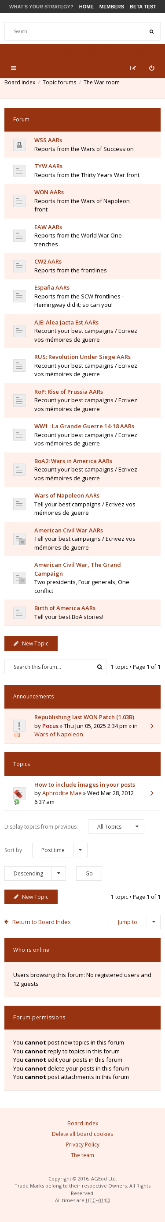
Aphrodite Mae (62, 793)
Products (99, 49)
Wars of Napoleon (58, 734)
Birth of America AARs (64, 608)
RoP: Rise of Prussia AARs (68, 392)
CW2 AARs (48, 261)
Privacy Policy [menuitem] (82, 1144)
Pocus (50, 726)
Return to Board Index (41, 922)
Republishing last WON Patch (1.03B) (84, 717)
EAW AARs (48, 227)
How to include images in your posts (84, 784)
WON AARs (49, 192)
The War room (102, 82)
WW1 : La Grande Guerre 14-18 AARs (84, 426)
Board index (19, 82)
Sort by (46, 850)
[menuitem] (152, 68)
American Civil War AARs (68, 530)
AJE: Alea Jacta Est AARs (66, 322)
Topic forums (59, 82)
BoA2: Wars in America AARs (73, 461)
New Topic (31, 643)
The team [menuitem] (82, 1155)
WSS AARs (48, 140)
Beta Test (143, 6)
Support (140, 49)
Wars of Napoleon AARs (66, 495)
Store (63, 49)
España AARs (52, 287)
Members (111, 6)
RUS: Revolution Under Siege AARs (82, 357)
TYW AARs (48, 166)
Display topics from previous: (74, 826)
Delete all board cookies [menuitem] (82, 1134)
